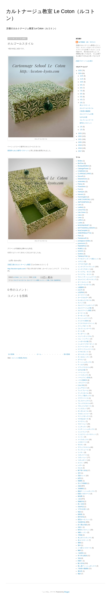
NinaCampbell (82, 230)
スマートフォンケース (85, 349)
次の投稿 (11, 354)
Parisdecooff (82, 238)
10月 (82, 82)
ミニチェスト (82, 427)
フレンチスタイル (84, 403)
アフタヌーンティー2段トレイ (88, 259)
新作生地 (81, 517)
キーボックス (82, 316)
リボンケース (82, 455)
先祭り (80, 527)
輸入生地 (81, 563)
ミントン (81, 437)
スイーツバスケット (84, 347)
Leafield (80, 207)
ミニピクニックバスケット (87, 434)
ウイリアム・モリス (84, 274)
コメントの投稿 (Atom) (19, 358)
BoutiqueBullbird (83, 166)
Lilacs (80, 215)
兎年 (79, 545)
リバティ (81, 452)
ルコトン (43, 280)
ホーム (39, 354)
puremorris (81, 243)
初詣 (79, 512)
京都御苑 (81, 488)
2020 (80, 142)
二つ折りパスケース (84, 548)
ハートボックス (83, 375)
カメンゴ (81, 303)
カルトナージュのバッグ (86, 305)
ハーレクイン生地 (84, 377)
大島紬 (80, 535)
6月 (81, 94)
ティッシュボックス (84, 362)
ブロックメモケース (84, 406)
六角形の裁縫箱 (86, 111)
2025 (80, 70)
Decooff (80, 176)
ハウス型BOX (82, 380)
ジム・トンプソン (84, 339)
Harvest (80, 194)
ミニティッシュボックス (86, 429)
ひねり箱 (81, 385)
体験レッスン (82, 532)
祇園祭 (80, 481)
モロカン (81, 444)
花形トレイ (81, 476)
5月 (81, 97)
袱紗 (79, 574)
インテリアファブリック (86, 267)
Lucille (80, 223)
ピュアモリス (82, 388)
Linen (79, 217)
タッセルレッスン (84, 357)
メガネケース (82, 442)
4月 (81, 99)
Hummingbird (82, 197)
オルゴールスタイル (19, 280)
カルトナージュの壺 (86, 114)
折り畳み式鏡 (82, 525)
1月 (81, 129)
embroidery (81, 181)
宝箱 (79, 558)
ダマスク (81, 359)
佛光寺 (80, 571)
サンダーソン (82, 334)
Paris (79, 236)
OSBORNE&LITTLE (84, 233)
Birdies (80, 161)
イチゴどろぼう (83, 264)
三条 (51, 280)
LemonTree (81, 210)
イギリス (81, 261)
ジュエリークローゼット (86, 344)
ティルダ (81, 365)
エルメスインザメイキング (87, 279)
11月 (82, 79)
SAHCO (80, 251)
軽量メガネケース (84, 494)
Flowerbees (82, 186)
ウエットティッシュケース (87, 277)
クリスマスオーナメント (86, 323)
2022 (80, 136)
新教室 (80, 514)
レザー (80, 465)
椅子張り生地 (82, 470)
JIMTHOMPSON (83, 202)
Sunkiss (80, 254)
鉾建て (80, 561)
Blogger (66, 592)
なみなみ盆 (83, 117)
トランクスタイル (84, 367)
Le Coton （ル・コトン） (87, 42)
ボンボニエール (83, 411)
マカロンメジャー (84, 414)
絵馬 (79, 478)
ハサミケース (82, 383)
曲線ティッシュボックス (86, 491)
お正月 (80, 290)
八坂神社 (81, 553)
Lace (79, 205)
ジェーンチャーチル (84, 336)
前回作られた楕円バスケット (18, 150)
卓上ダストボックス (84, 538)
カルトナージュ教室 (33, 280)
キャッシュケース (84, 318)
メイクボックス (83, 439)
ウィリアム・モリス (84, 272)
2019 (80, 145)
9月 (81, 85)
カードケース (82, 295)
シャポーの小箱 (83, 341)
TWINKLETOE (83, 256)
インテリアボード (84, 269)
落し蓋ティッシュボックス (87, 566)
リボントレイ (82, 457)
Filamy (80, 184)
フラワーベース (83, 398)
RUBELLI (81, 248)
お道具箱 (81, 292)
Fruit (79, 189)
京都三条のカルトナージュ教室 (19, 265)
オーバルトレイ (83, 282)
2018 (80, 148)
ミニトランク (82, 432)
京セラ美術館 (82, 483)
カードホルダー (83, 297)
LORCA (80, 220)
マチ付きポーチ (83, 419)
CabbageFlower (83, 168)
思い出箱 (81, 504)
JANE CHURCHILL (84, 199)
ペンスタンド (82, 408)
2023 (80, 133)
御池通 (80, 496)
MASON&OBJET (83, 225)
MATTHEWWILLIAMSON (86, 228)
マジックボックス (84, 416)
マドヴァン (81, 421)
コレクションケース (86, 120)
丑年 (79, 473)
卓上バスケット (86, 105)
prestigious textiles (84, 241)
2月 (81, 127)
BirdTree (81, 163)
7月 (81, 91)
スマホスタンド (83, 352)
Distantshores (82, 179)
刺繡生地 (81, 501)
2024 (80, 73)
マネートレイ (82, 424)
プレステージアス (84, 401)
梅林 (79, 550)
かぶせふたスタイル (84, 300)
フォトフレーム (83, 390)
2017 (80, 151)
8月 (81, 88)
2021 (80, 139)
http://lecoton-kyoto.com (16, 269)
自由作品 (81, 507)
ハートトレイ (82, 372)
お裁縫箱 (81, 287)
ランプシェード (83, 450)
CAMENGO (82, 171)
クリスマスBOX (83, 321)
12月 (82, 76)
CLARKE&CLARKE (84, 174)
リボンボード (82, 460)
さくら (80, 331)
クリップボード (83, 326)
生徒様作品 (57, 280)
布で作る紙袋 (82, 555)
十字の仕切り (82, 509)
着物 (79, 543)
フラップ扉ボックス (84, 396)
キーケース (81, 313)
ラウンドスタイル (84, 447)
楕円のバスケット (86, 123)
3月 (81, 103)
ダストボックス (83, 354)
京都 (47, 280)
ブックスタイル (83, 393)
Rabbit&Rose (82, 246)
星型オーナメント (84, 519)
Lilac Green (81, 212)
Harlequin (81, 192)
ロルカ (80, 468)
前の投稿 (67, 354)
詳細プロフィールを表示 (84, 61)
